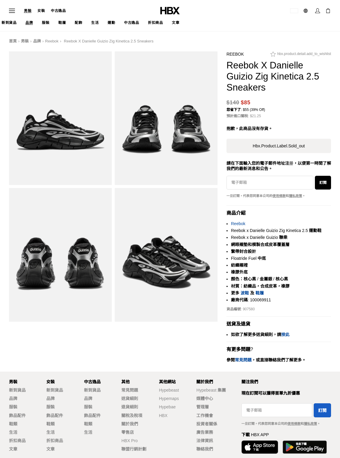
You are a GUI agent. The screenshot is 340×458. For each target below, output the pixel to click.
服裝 (13, 406)
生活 (13, 432)
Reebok (52, 41)
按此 (285, 334)
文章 (13, 449)
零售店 (127, 432)
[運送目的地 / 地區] (294, 11)
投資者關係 (206, 424)
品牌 (37, 41)
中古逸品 (58, 11)
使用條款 (279, 196)
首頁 (13, 41)
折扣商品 (17, 440)
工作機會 (204, 415)
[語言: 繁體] (306, 11)
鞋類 (13, 424)
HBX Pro (129, 440)
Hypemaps (169, 398)
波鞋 (245, 293)
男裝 (27, 11)
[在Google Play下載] (305, 447)
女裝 (41, 11)
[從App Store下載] (259, 447)
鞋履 (259, 293)
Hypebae (167, 406)
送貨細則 (129, 398)
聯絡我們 (204, 449)
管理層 (202, 406)
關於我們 (129, 424)
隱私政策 (295, 196)
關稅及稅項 (131, 415)
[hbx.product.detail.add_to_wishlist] (300, 55)
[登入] (318, 11)
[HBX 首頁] (170, 10)
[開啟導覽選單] (12, 11)
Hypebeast (169, 390)
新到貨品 (17, 390)
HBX (163, 415)
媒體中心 (204, 398)
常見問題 (129, 390)
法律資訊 (204, 440)
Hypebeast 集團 (211, 390)
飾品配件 (17, 415)
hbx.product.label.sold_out (279, 145)
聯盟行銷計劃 (133, 449)
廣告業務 (204, 432)
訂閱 (323, 183)
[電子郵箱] (269, 183)
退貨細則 (129, 406)
